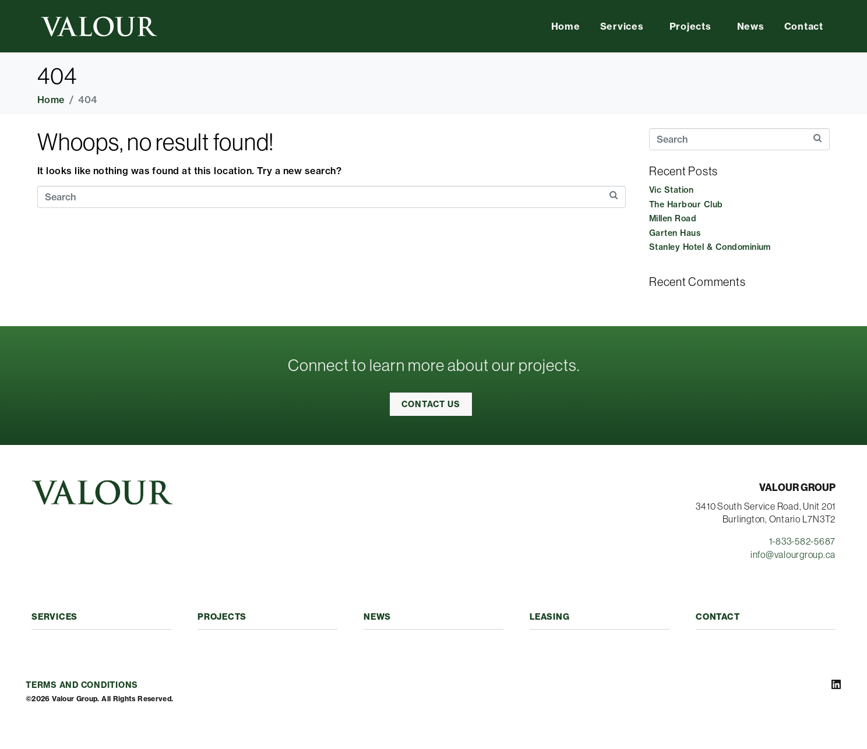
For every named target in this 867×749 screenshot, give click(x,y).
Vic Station (671, 190)
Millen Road (672, 218)
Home (565, 26)
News (750, 26)
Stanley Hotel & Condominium (710, 247)
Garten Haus (674, 233)
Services (622, 26)
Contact (803, 26)
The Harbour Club (686, 204)
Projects (690, 26)
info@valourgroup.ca (793, 554)
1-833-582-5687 (802, 541)
